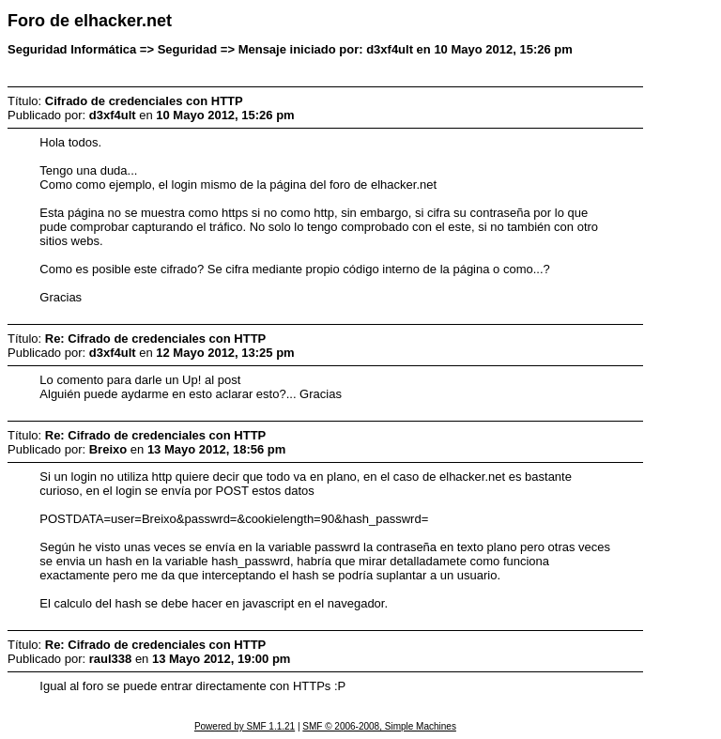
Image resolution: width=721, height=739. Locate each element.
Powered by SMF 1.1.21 (244, 726)
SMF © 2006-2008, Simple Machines (379, 726)
